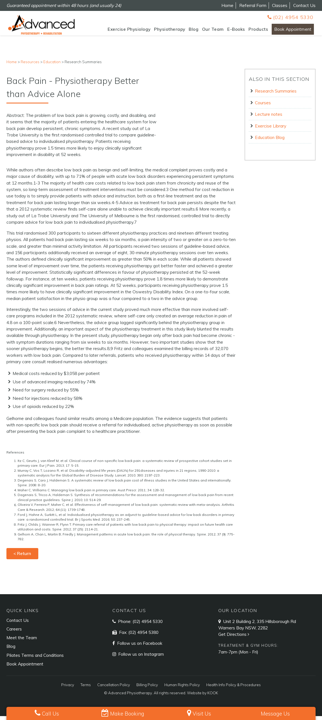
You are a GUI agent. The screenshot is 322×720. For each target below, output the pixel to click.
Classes (279, 5)
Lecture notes (268, 118)
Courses (263, 106)
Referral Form (252, 5)
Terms (85, 688)
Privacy (67, 688)
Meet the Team (21, 641)
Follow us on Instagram (140, 658)
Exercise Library (270, 130)
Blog (187, 31)
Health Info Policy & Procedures (233, 688)
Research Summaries (276, 95)
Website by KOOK (202, 697)
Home (227, 5)
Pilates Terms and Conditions (35, 659)
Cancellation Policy (113, 688)
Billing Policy (147, 688)
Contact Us (304, 5)
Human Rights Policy (182, 688)
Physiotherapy (163, 31)
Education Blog (270, 141)
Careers (14, 633)
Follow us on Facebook (139, 647)
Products (251, 31)
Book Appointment (289, 31)
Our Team (206, 31)
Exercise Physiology (122, 31)
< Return (22, 557)
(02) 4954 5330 (290, 17)
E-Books (229, 31)
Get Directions (234, 638)
